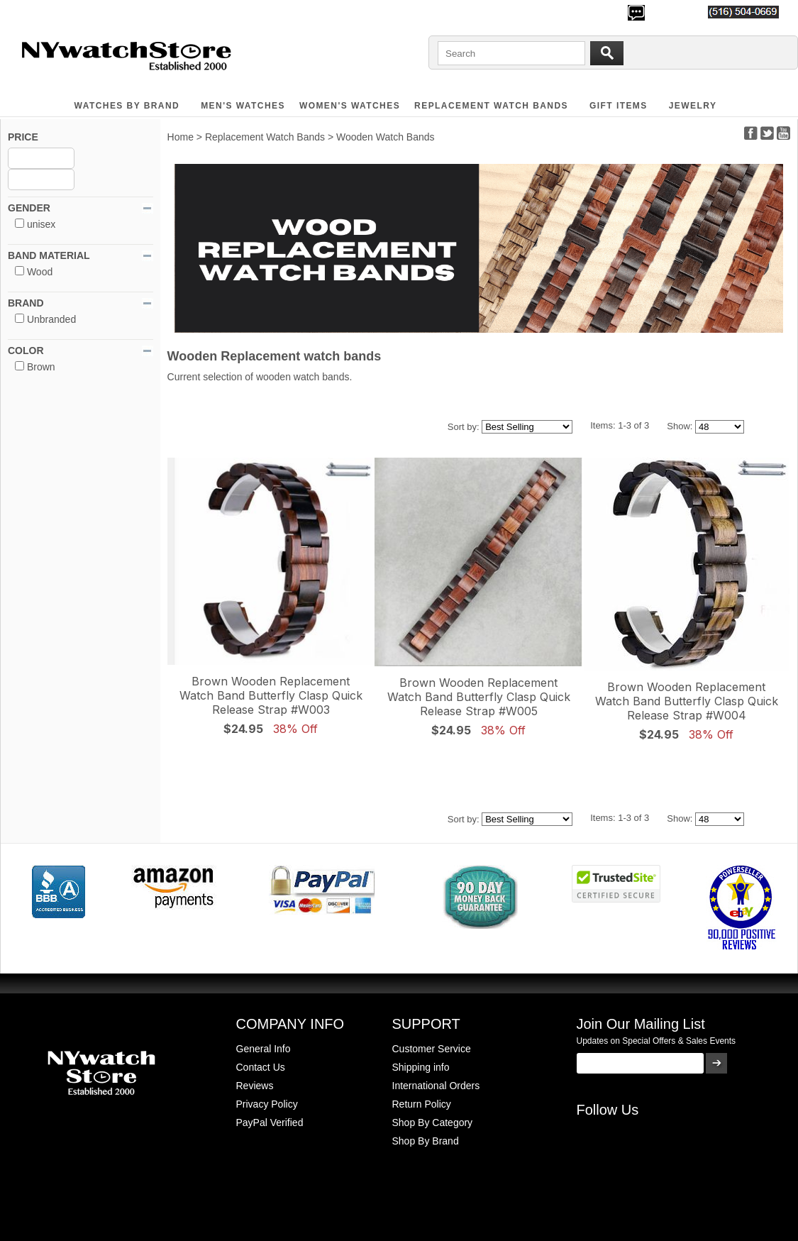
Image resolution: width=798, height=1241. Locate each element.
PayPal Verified (270, 1122)
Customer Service (431, 1048)
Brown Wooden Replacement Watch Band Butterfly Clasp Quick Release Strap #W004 (686, 701)
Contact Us (260, 1067)
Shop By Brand (425, 1141)
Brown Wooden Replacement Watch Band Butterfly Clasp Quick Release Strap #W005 (478, 696)
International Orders (436, 1085)
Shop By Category (432, 1122)
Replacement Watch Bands (491, 106)
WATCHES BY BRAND (127, 106)
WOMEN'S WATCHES (349, 106)
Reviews (255, 1085)
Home (180, 137)
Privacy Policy (267, 1104)
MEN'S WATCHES (243, 106)
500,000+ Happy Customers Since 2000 (92, 11)
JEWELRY (693, 106)
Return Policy (421, 1104)
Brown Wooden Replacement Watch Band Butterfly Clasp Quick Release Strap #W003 (270, 695)
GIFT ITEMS (618, 106)
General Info (263, 1048)
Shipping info (421, 1067)
